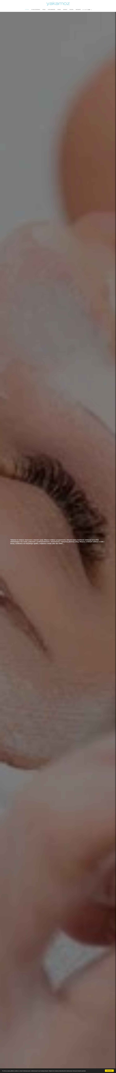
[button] (83, 9)
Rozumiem (109, 1070)
